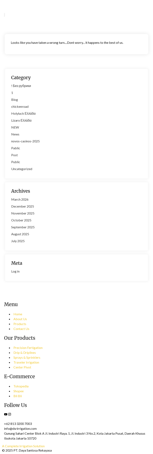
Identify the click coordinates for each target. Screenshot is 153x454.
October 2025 (21, 220)
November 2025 (22, 213)
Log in (15, 271)
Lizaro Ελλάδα (21, 120)
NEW (15, 127)
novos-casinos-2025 (25, 141)
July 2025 (18, 241)
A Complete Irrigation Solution (23, 446)
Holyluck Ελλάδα (23, 113)
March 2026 (20, 199)
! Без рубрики (21, 86)
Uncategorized (21, 169)
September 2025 (23, 227)
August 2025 (20, 234)
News (15, 134)
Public (15, 162)
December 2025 (22, 206)
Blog (14, 99)
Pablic (15, 148)
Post (14, 155)
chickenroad (20, 106)
